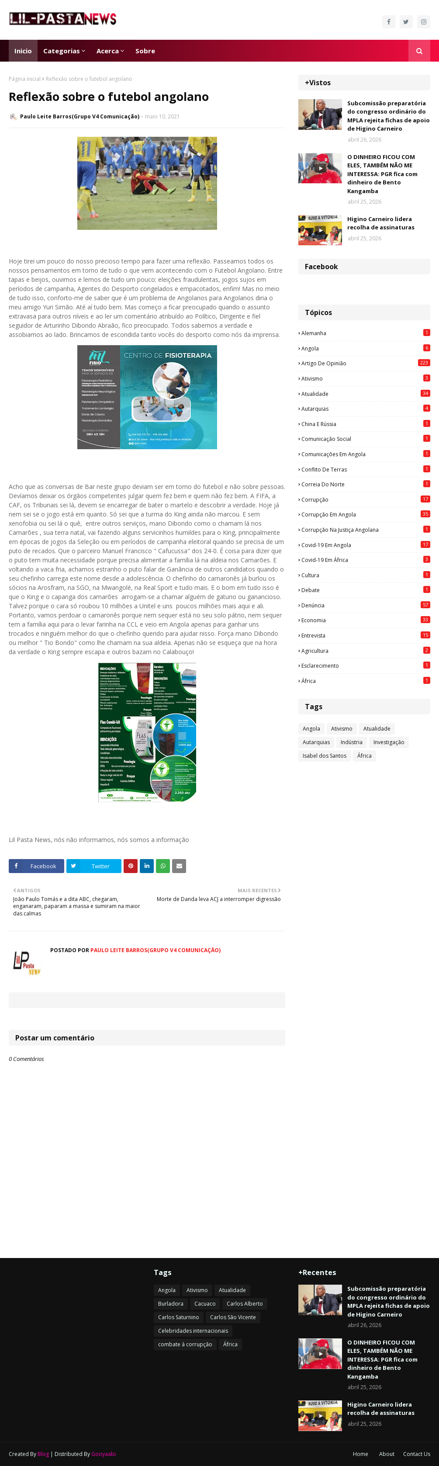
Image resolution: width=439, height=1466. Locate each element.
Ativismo (365, 378)
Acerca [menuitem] (108, 50)
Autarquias (365, 408)
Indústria (352, 742)
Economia (365, 620)
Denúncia (365, 605)
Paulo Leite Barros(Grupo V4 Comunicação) (79, 116)
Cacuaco (205, 1303)
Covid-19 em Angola (365, 545)
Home (360, 1454)
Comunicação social (365, 439)
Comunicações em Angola (365, 454)
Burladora (170, 1303)
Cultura (365, 575)
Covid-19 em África (365, 560)
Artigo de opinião (365, 363)
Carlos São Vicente (233, 1317)
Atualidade (365, 394)
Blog (43, 1454)
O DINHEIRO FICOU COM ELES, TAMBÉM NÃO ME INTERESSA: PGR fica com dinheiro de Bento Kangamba (382, 174)
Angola (365, 348)
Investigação (388, 742)
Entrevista (365, 635)
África (365, 681)
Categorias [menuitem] (61, 50)
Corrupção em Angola (365, 514)
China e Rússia (365, 424)
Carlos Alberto (245, 1303)
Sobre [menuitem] (145, 50)
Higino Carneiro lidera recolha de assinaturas (381, 223)
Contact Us (416, 1454)
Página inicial (25, 79)
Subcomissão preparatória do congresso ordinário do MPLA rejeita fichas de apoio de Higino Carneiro (388, 116)
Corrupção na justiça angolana (365, 530)
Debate (365, 590)
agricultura (365, 651)
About (386, 1454)
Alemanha (365, 333)
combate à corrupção (185, 1344)
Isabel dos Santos (324, 755)
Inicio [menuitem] (23, 50)
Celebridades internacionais (193, 1330)
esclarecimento (365, 665)
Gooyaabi (103, 1454)
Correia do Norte (365, 484)
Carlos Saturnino (178, 1317)
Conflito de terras (365, 469)
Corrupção (365, 499)
